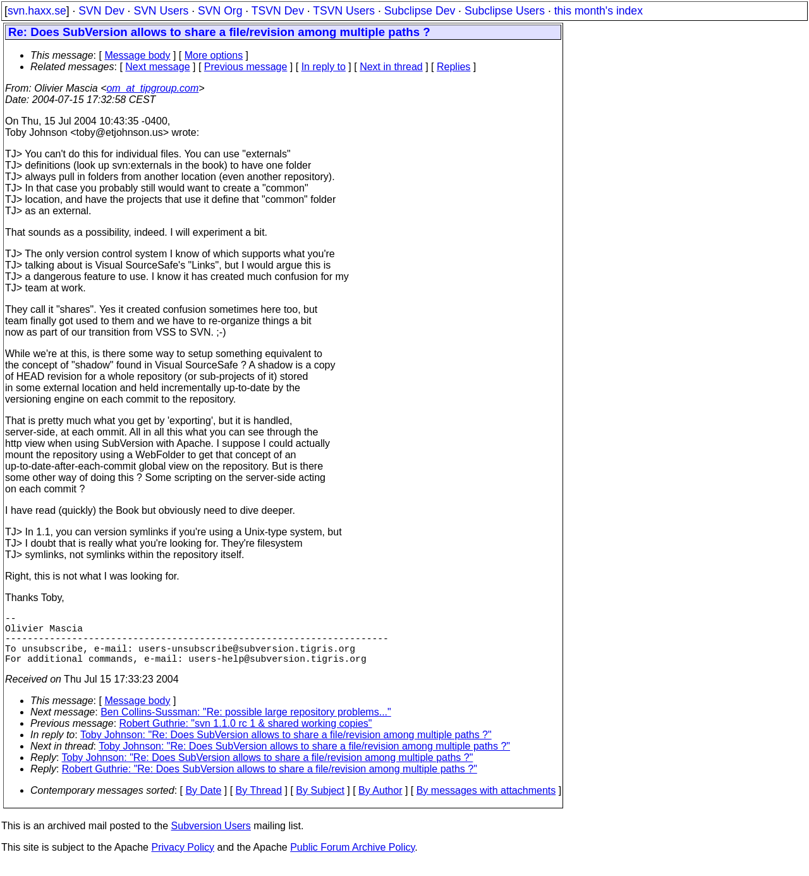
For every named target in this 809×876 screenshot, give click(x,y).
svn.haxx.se (37, 10)
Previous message (246, 66)
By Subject (320, 803)
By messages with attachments (486, 803)
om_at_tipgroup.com (152, 88)
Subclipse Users (505, 10)
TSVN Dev (278, 10)
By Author (380, 803)
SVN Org (220, 10)
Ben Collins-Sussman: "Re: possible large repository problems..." (245, 724)
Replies (453, 66)
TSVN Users (344, 10)
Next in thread (391, 66)
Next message (157, 66)
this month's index (598, 10)
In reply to (323, 66)
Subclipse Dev (419, 10)
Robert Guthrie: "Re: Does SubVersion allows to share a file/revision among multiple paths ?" (269, 781)
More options (214, 55)
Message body (137, 55)
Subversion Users (211, 838)
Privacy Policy (182, 860)
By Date (203, 803)
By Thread (259, 803)
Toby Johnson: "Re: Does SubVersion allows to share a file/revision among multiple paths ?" (286, 747)
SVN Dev (101, 10)
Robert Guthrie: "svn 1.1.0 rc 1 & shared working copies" (245, 736)
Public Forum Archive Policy (352, 860)
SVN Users (160, 10)
